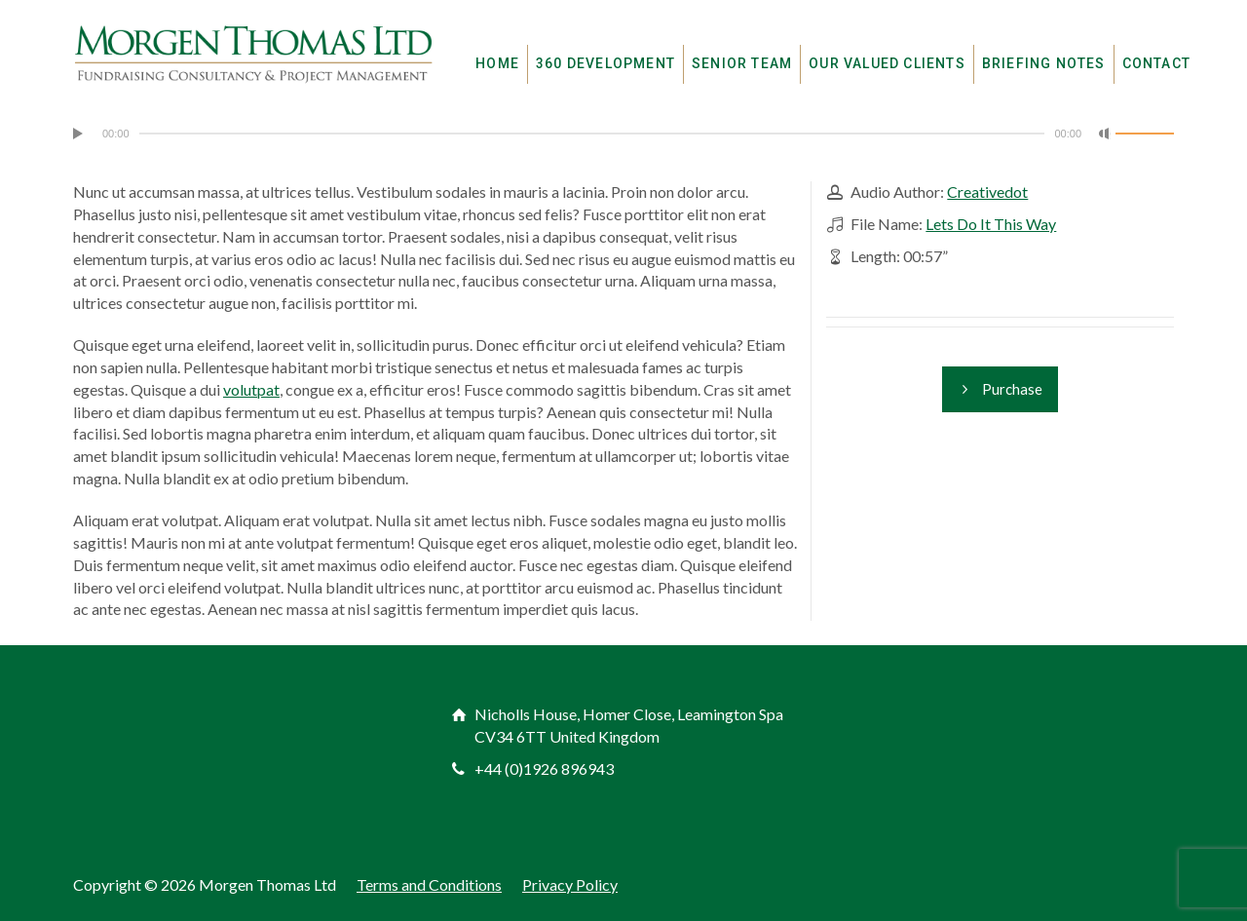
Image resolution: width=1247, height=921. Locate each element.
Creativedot (987, 191)
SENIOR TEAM (742, 63)
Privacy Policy (570, 884)
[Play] (79, 133)
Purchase (1000, 389)
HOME (497, 63)
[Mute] (1105, 133)
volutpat (251, 389)
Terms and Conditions (429, 884)
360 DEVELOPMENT (605, 63)
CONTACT (1156, 63)
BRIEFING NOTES (1044, 63)
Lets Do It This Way (991, 223)
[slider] (592, 133)
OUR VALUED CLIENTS (887, 63)
